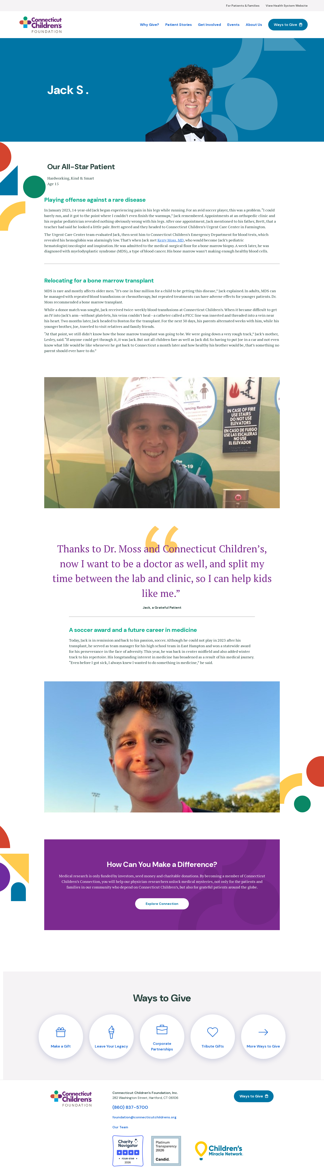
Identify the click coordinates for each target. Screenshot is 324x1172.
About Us (254, 24)
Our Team (120, 1127)
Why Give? (149, 24)
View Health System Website (287, 5)
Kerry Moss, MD (170, 240)
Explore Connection (162, 904)
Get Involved (209, 24)
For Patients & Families (243, 5)
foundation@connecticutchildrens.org (144, 1117)
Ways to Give (285, 24)
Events (233, 24)
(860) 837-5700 (130, 1107)
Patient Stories (178, 24)
